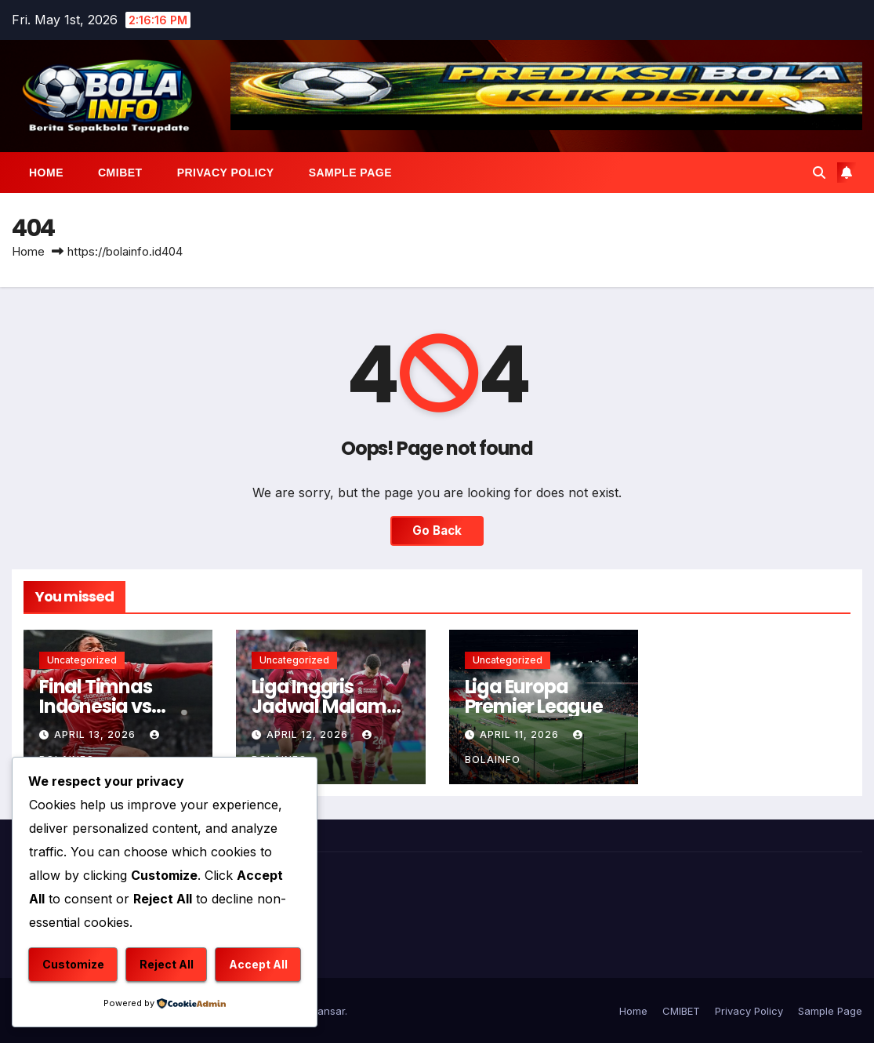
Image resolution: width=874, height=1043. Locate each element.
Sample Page (350, 172)
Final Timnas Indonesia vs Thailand (95, 706)
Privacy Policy (225, 172)
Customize (73, 964)
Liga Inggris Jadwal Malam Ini (319, 706)
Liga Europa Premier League (534, 696)
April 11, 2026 (521, 734)
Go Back (437, 530)
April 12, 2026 (309, 734)
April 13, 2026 (96, 734)
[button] (819, 172)
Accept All (258, 964)
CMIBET (120, 172)
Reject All (167, 964)
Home (46, 172)
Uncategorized (82, 660)
